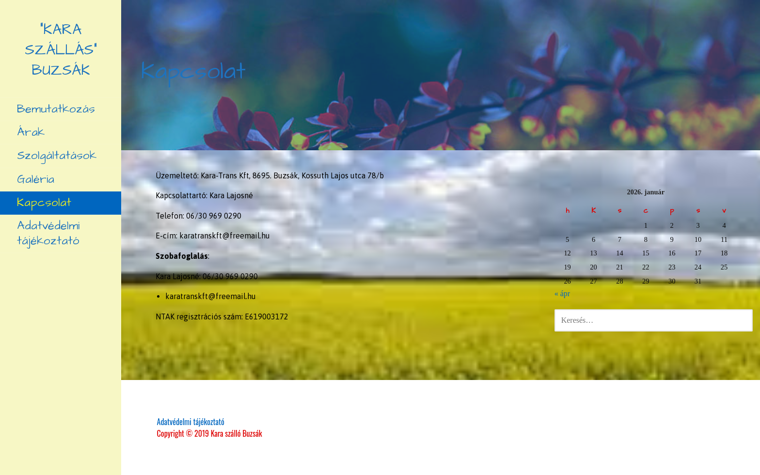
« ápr (562, 293)
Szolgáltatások (56, 155)
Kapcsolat (44, 202)
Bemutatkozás (56, 109)
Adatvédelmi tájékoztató (48, 233)
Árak (31, 132)
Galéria (35, 179)
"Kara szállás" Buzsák (61, 49)
